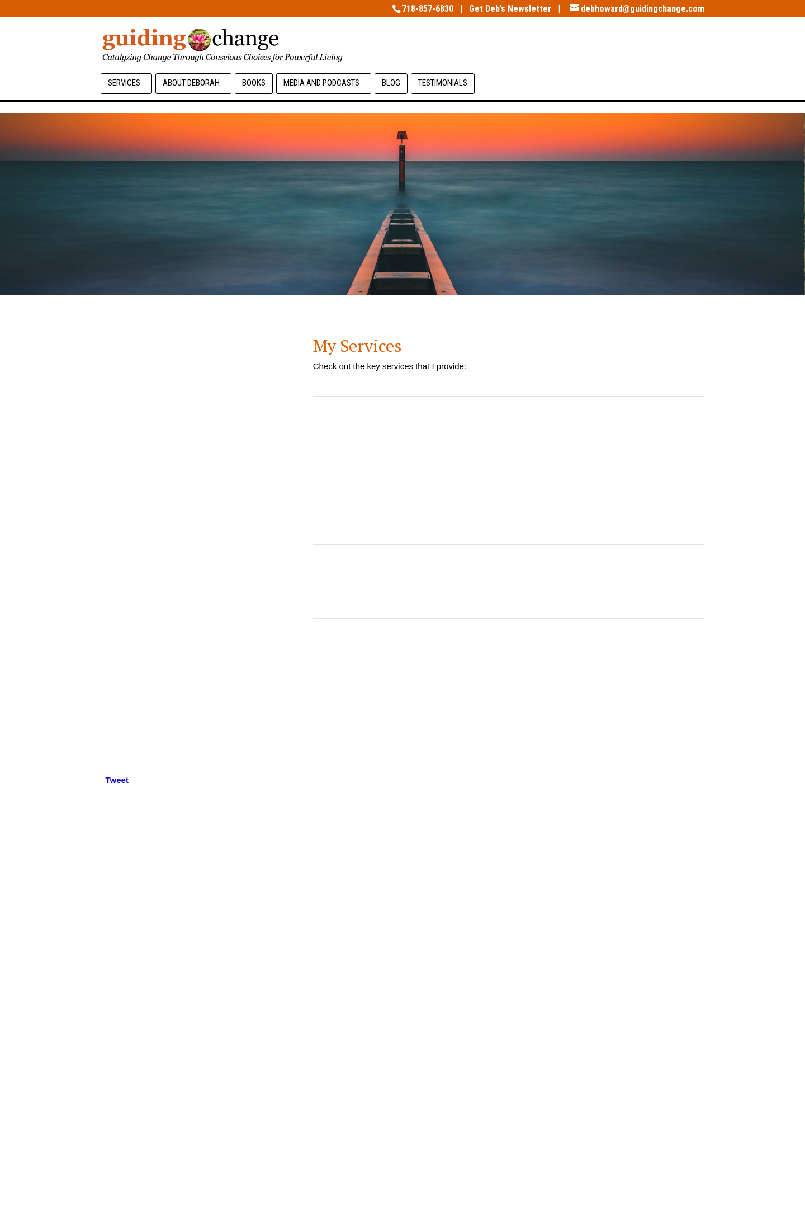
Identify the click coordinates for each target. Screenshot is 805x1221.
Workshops (509, 729)
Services (124, 83)
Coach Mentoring (508, 655)
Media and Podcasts (321, 83)
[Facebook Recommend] (135, 784)
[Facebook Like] (131, 784)
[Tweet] (102, 784)
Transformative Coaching (509, 433)
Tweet (117, 780)
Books (254, 83)
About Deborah (191, 83)
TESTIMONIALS (442, 83)
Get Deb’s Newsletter (510, 8)
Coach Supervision (509, 581)
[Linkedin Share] (139, 782)
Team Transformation (508, 507)
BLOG (391, 83)
